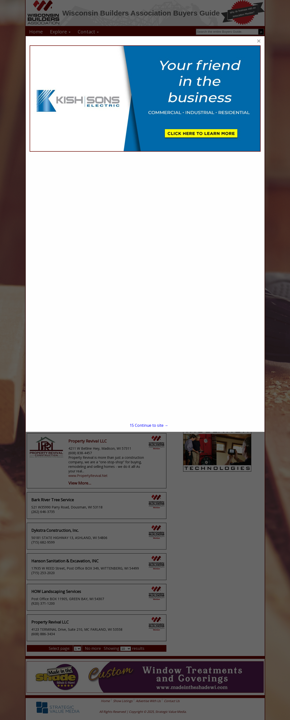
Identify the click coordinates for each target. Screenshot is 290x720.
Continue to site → (149, 425)
